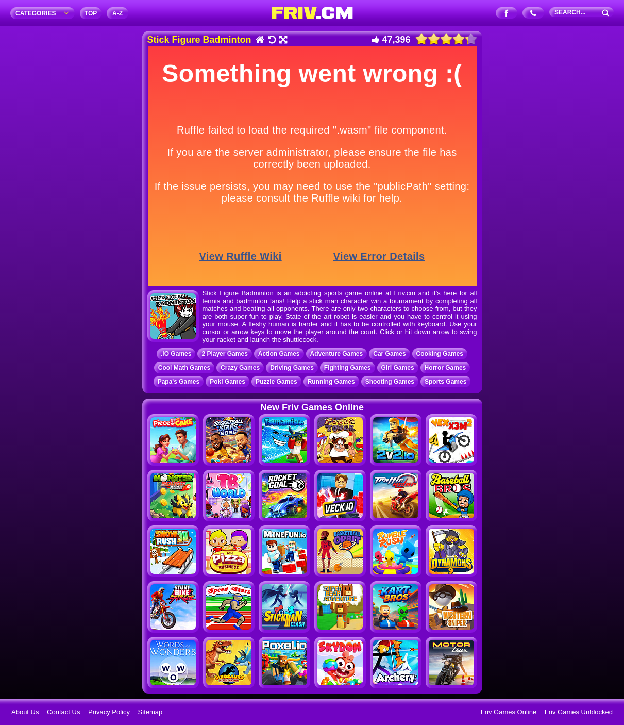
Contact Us (63, 712)
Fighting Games (347, 367)
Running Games (331, 381)
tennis (212, 301)
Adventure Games (336, 353)
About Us (25, 712)
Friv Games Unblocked (579, 712)
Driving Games (292, 367)
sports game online (353, 293)
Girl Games (397, 367)
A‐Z (117, 13)
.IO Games (176, 353)
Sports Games (445, 381)
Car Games (389, 353)
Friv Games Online (508, 712)
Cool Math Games (184, 367)
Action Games (279, 353)
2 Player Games (224, 353)
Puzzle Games (276, 381)
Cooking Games (439, 353)
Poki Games (227, 381)
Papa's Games (179, 381)
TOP (91, 13)
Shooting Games (389, 381)
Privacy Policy (109, 712)
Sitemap (150, 712)
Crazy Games (240, 367)
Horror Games (445, 367)
